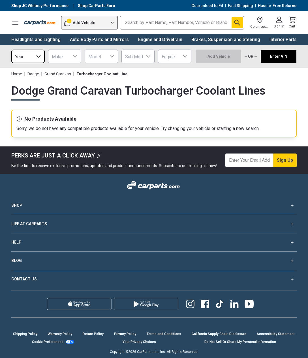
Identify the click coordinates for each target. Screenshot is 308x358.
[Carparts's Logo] (40, 22)
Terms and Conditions (164, 334)
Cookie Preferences (47, 342)
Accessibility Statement (275, 334)
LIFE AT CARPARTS (154, 224)
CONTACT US (154, 279)
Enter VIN (278, 56)
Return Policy (93, 334)
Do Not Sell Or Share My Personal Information (240, 342)
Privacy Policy (125, 334)
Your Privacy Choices (139, 342)
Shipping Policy (25, 334)
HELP (154, 242)
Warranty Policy (60, 334)
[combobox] (28, 56)
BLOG (154, 260)
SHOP (154, 205)
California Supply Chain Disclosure (219, 334)
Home (16, 74)
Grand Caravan (57, 74)
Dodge (33, 74)
